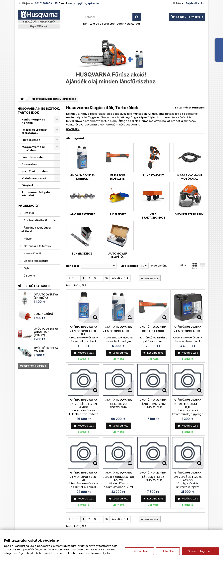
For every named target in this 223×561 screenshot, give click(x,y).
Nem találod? (32, 253)
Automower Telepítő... (117, 255)
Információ (28, 205)
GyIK (26, 268)
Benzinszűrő (43, 314)
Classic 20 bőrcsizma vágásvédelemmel (118, 407)
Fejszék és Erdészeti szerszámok (35, 131)
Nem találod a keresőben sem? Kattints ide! (111, 24)
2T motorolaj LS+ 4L (84, 478)
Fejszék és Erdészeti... (118, 177)
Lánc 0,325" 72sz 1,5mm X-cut (153, 405)
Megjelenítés (129, 266)
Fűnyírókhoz (30, 185)
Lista (202, 266)
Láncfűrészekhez (33, 157)
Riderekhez (29, 164)
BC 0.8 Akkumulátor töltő (118, 478)
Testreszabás (139, 551)
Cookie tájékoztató (35, 261)
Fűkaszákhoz (31, 140)
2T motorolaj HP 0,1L (187, 405)
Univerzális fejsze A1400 (84, 405)
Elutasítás (168, 551)
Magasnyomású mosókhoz (33, 148)
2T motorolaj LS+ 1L (118, 331)
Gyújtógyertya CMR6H (46, 349)
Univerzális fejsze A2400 (188, 478)
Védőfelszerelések (34, 178)
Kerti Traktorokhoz (35, 171)
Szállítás (29, 213)
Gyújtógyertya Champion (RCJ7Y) (46, 332)
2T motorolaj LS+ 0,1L (84, 332)
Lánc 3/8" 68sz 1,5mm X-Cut (153, 478)
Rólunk (27, 239)
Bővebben (73, 129)
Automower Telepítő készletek (36, 193)
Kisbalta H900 (153, 331)
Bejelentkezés (195, 3)
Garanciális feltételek (37, 246)
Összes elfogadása (200, 551)
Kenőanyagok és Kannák (33, 121)
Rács (194, 266)
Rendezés (72, 266)
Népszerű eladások (34, 286)
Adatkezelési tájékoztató (39, 220)
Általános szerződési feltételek (36, 229)
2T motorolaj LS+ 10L (188, 332)
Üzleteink (29, 276)
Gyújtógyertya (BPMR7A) (46, 296)
